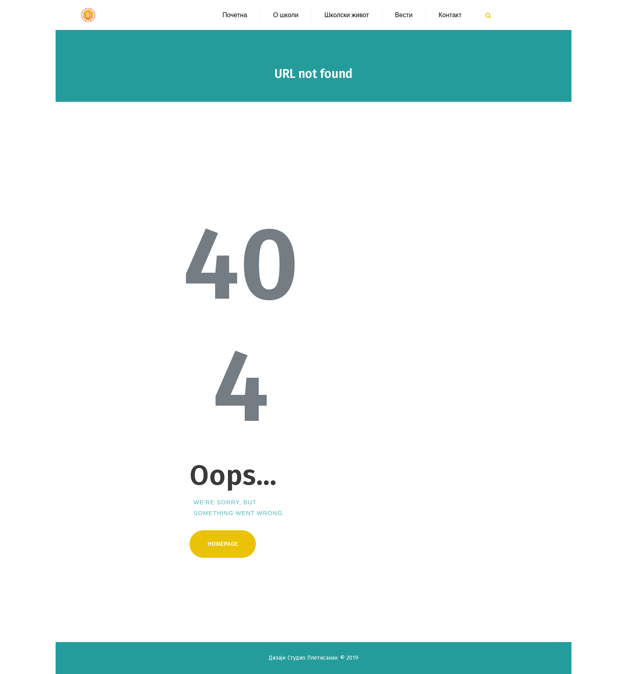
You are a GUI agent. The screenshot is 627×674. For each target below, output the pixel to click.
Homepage (223, 543)
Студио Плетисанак (314, 657)
